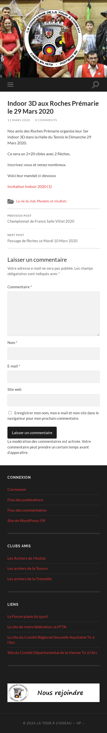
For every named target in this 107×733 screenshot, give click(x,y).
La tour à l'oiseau (54, 723)
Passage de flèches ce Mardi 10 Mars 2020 (53, 238)
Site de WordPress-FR (26, 520)
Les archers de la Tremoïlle (29, 578)
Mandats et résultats (52, 201)
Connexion (16, 489)
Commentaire (19, 287)
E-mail (13, 366)
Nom (12, 342)
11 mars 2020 (18, 120)
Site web (14, 389)
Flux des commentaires (27, 510)
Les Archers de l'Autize (26, 558)
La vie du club (25, 201)
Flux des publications (25, 499)
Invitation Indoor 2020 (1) (29, 186)
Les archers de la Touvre (27, 568)
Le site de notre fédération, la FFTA (36, 626)
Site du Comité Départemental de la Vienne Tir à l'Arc (52, 652)
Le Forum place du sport (27, 616)
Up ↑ (80, 723)
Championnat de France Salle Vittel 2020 (53, 219)
